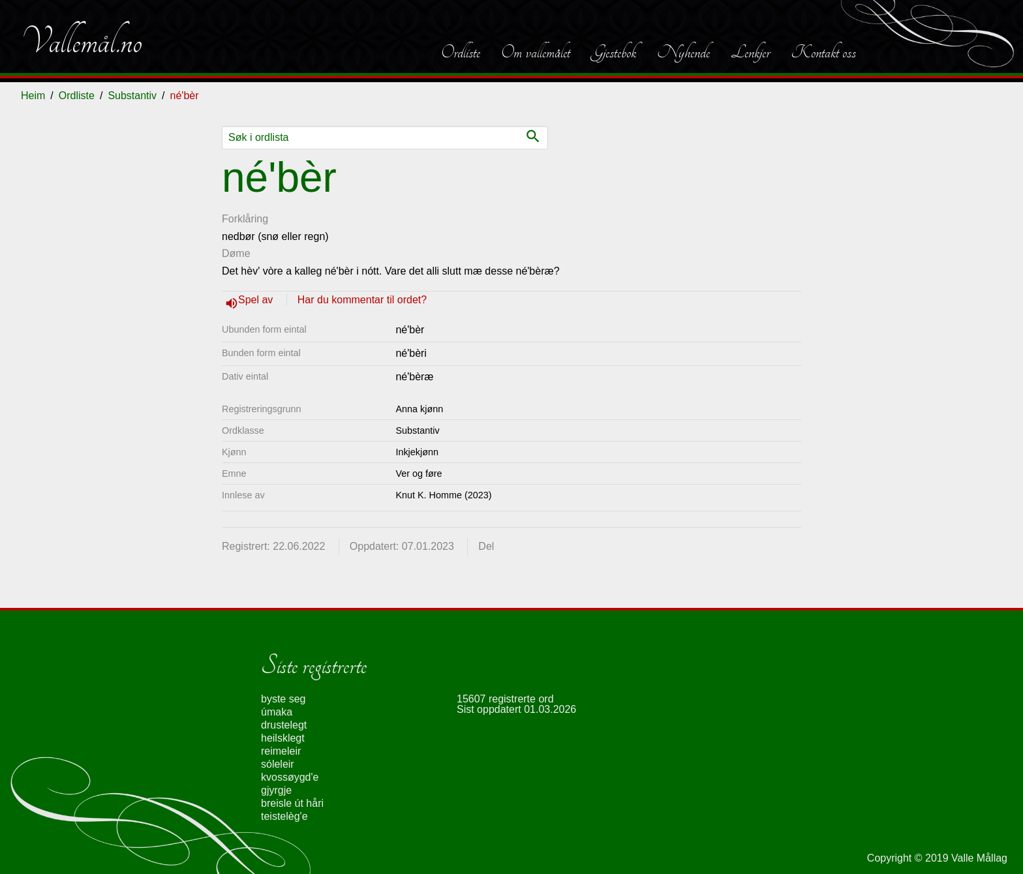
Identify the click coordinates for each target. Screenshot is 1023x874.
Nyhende (683, 52)
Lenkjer (750, 52)
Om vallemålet (535, 52)
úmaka (276, 711)
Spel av (257, 299)
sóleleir (277, 764)
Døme (236, 253)
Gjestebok (613, 52)
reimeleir (281, 751)
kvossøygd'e (289, 777)
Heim (33, 95)
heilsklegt (283, 738)
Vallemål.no (81, 42)
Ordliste (460, 52)
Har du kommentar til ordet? (362, 299)
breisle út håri (292, 803)
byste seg (283, 698)
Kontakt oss (823, 52)
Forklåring (245, 218)
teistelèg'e (284, 816)
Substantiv (132, 95)
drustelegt (284, 725)
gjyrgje (276, 790)
